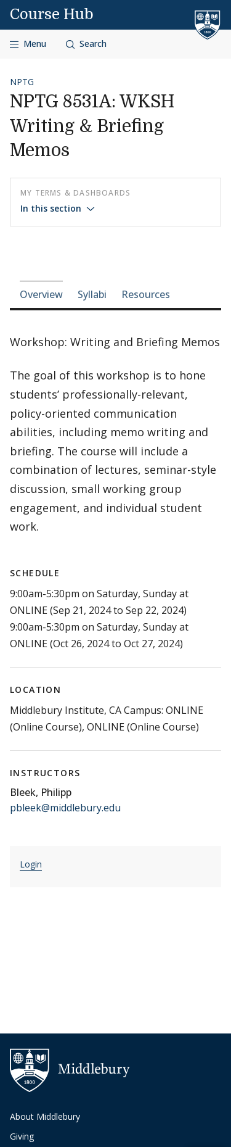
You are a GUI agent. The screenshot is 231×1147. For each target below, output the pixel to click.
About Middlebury (45, 1116)
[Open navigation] (28, 44)
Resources (145, 294)
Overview (41, 294)
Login (31, 864)
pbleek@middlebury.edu (65, 807)
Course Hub (52, 14)
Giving (22, 1136)
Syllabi (92, 294)
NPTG (22, 82)
